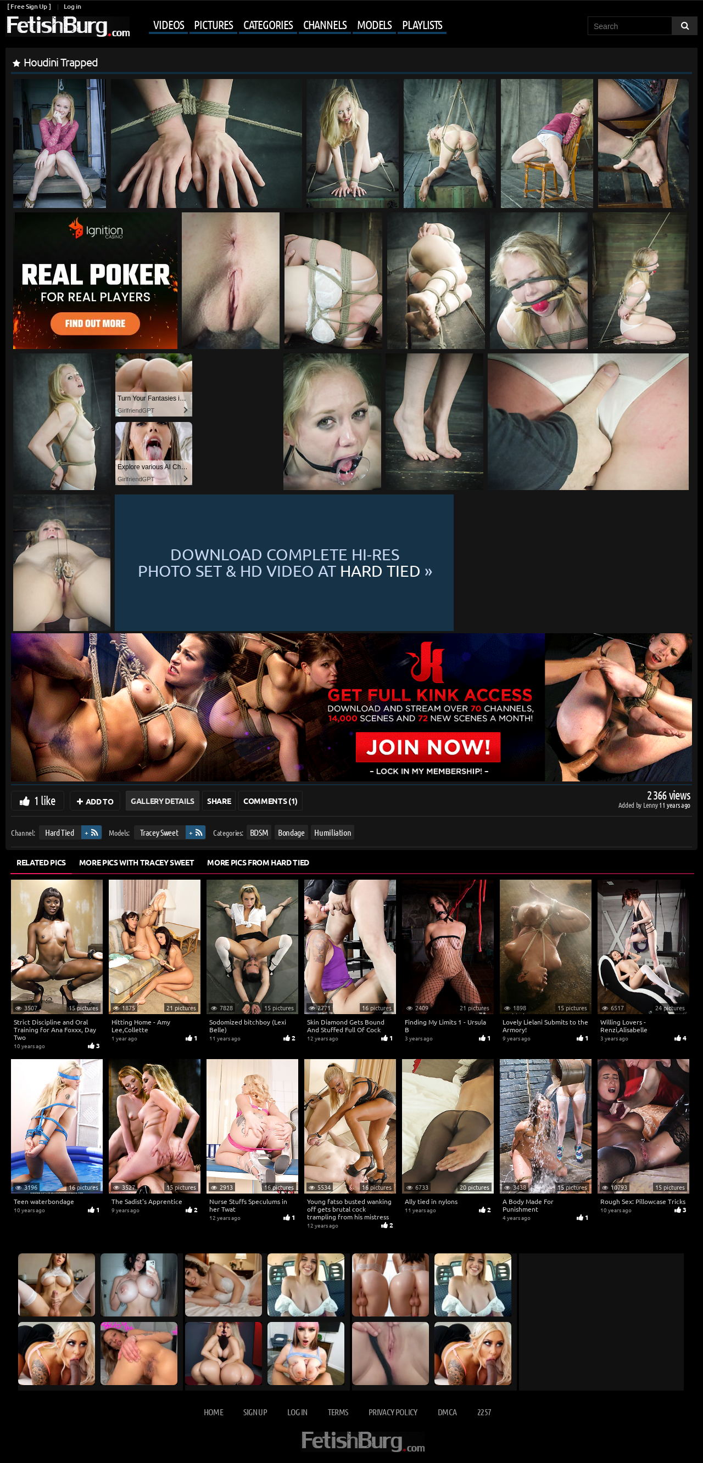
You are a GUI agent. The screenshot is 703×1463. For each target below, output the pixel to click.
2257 (484, 1411)
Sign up (254, 1411)
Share (219, 801)
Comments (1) (270, 801)
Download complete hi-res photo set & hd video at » (402, 563)
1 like (44, 800)
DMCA (447, 1411)
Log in (72, 6)
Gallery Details (162, 801)
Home (213, 1411)
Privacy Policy (393, 1411)
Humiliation (332, 832)
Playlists (422, 24)
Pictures (213, 24)
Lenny (651, 804)
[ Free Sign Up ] (29, 6)
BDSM (259, 832)
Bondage (291, 832)
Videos (168, 24)
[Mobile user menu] (289, 25)
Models (374, 24)
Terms (338, 1411)
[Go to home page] (67, 26)
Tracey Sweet (159, 832)
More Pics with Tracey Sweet (136, 862)
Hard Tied (59, 832)
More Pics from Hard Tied (258, 862)
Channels (325, 24)
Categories (268, 24)
